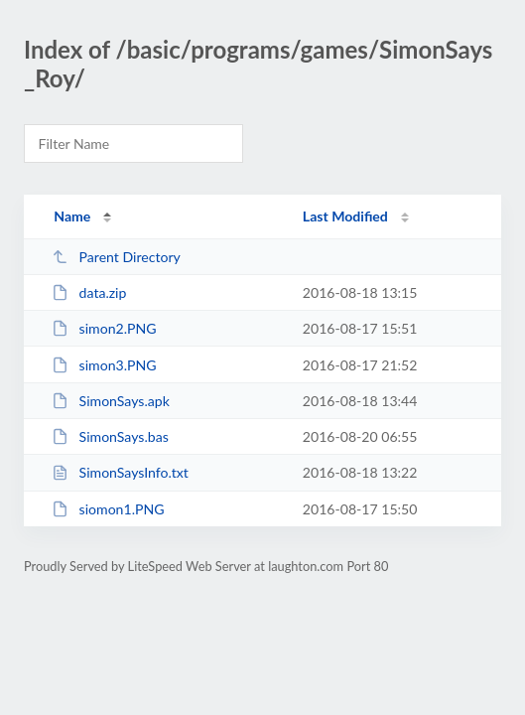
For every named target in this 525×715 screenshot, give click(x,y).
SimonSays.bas (110, 436)
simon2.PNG (104, 328)
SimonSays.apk (111, 400)
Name (72, 216)
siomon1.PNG (108, 508)
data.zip (89, 292)
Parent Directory (116, 256)
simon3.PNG (104, 365)
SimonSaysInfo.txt (120, 472)
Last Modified (345, 216)
